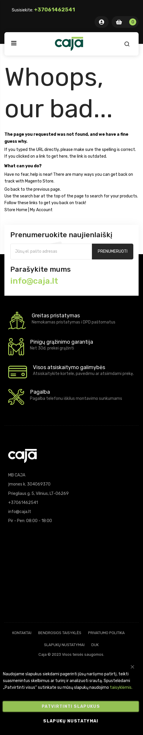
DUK (95, 645)
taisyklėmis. (121, 687)
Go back (12, 189)
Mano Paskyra (102, 22)
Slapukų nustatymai (64, 645)
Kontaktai (21, 633)
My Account (41, 209)
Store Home (15, 209)
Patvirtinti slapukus (71, 706)
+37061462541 (54, 9)
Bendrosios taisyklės (59, 633)
